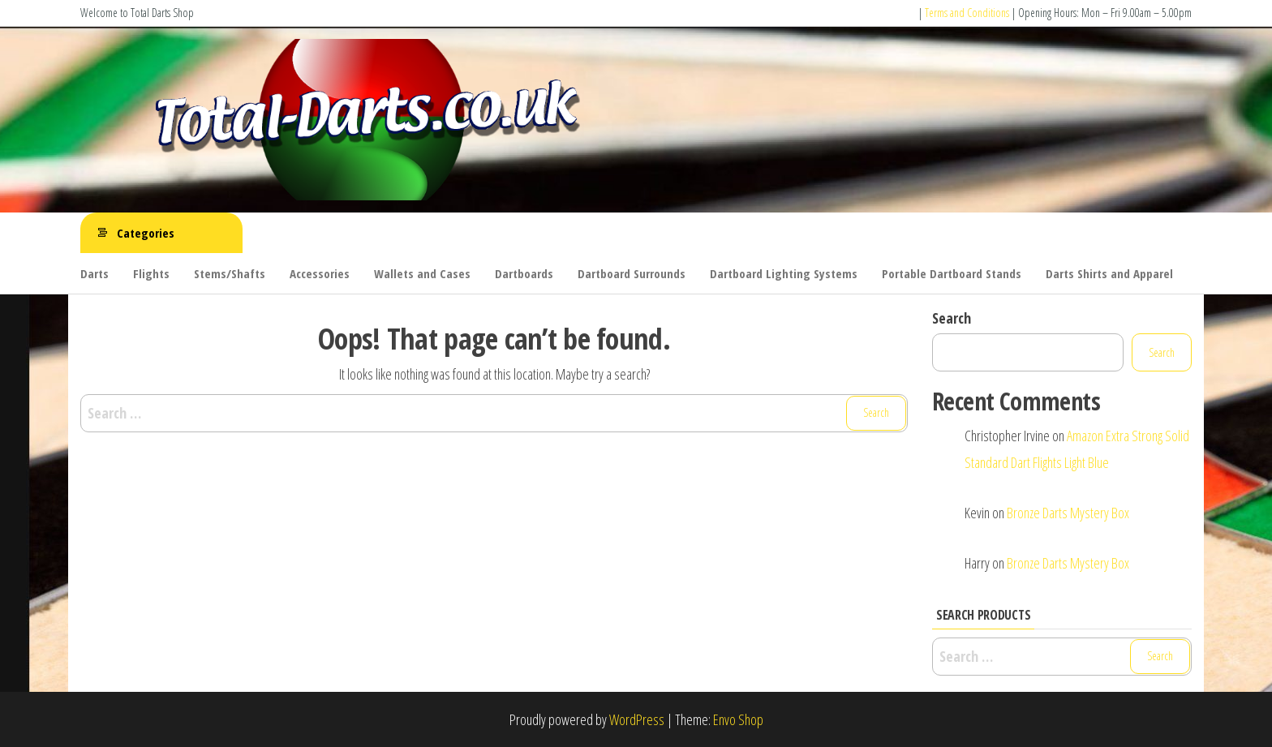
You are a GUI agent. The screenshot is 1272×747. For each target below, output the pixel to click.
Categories (145, 233)
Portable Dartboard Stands (951, 273)
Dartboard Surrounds (631, 273)
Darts (94, 273)
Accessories (320, 273)
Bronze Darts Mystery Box (1068, 512)
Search (951, 318)
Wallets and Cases (422, 273)
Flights (151, 273)
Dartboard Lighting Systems (783, 273)
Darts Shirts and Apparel (1109, 273)
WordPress (636, 719)
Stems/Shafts (229, 273)
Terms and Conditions (967, 12)
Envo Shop (738, 719)
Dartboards (524, 273)
